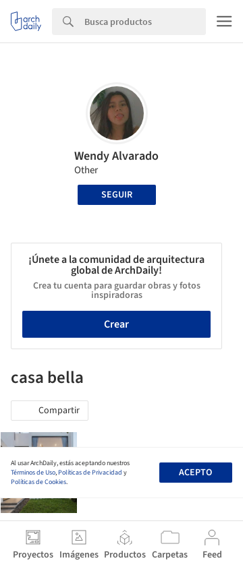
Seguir (116, 195)
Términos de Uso (33, 472)
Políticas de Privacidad (90, 472)
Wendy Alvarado (116, 156)
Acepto (195, 472)
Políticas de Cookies (38, 482)
